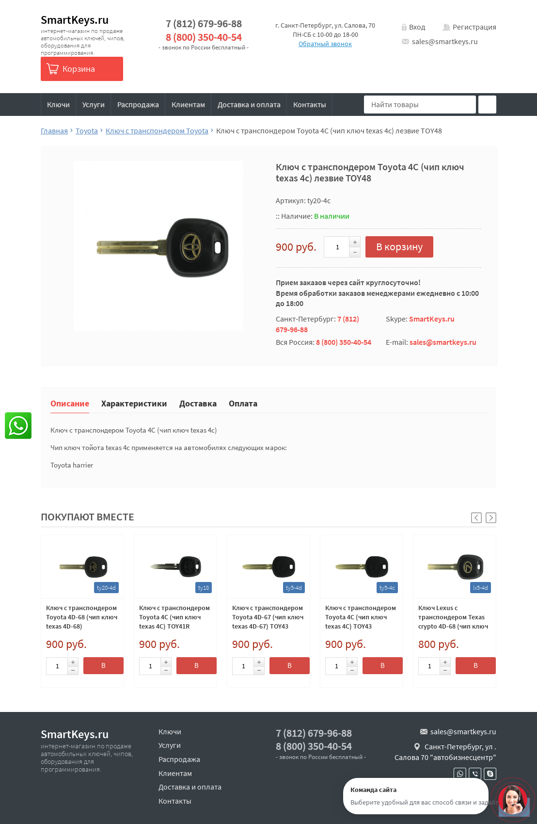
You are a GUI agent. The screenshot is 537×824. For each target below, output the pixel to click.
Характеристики (134, 403)
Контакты (309, 104)
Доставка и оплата (249, 104)
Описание (69, 403)
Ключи (58, 104)
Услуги (93, 104)
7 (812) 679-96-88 (204, 23)
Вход (417, 27)
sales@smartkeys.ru (445, 41)
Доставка (198, 403)
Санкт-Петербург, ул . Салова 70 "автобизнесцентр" (445, 752)
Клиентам (188, 104)
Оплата (243, 403)
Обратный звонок (325, 43)
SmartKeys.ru (75, 19)
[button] (491, 518)
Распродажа (138, 104)
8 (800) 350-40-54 (204, 37)
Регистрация (474, 27)
